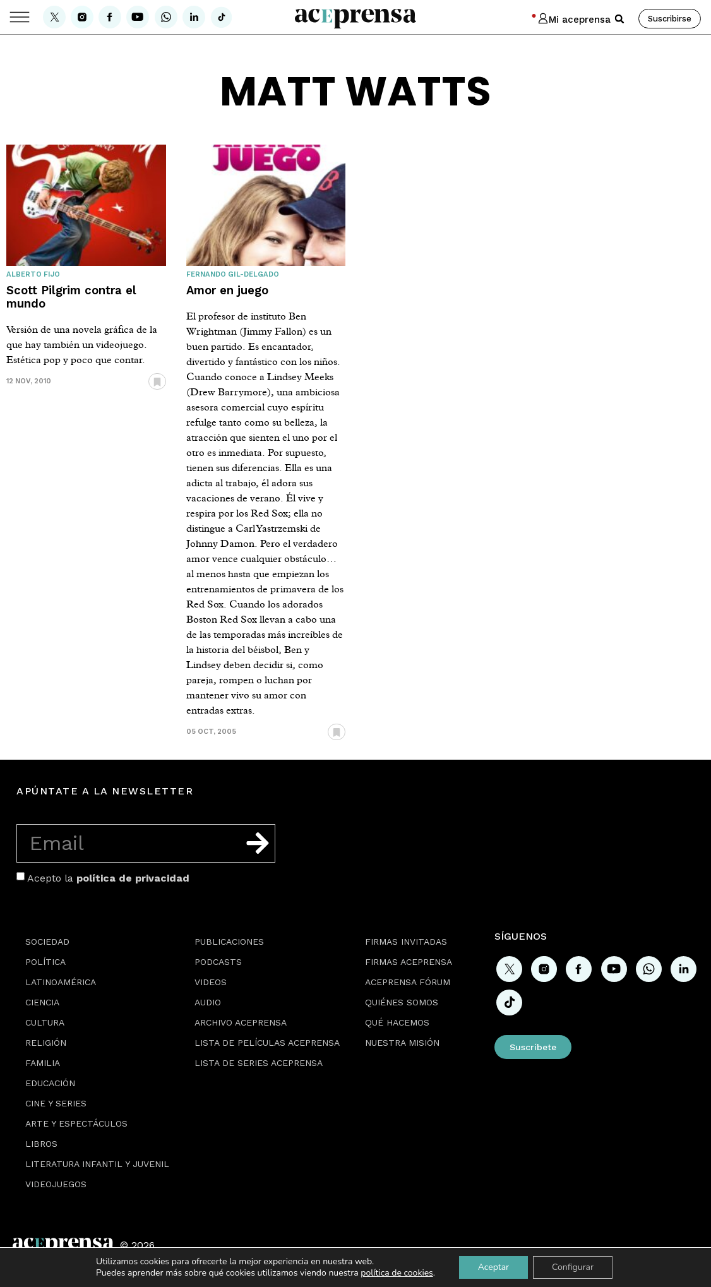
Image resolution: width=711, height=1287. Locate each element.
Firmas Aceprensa (408, 962)
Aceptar (493, 1267)
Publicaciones (229, 942)
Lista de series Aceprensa (258, 1063)
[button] (619, 19)
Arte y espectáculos (76, 1123)
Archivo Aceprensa (240, 1022)
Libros (41, 1144)
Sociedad (47, 942)
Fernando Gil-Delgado (232, 274)
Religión (45, 1043)
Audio (207, 1002)
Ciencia (42, 1002)
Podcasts (218, 962)
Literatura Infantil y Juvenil (97, 1164)
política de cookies (397, 1273)
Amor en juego (227, 290)
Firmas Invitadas (406, 942)
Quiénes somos (401, 1002)
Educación (50, 1083)
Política (45, 962)
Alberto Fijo (33, 274)
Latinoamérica (60, 982)
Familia (42, 1063)
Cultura (44, 1022)
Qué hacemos (397, 1022)
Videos (210, 982)
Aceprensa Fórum (407, 982)
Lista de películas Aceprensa (267, 1043)
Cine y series (56, 1103)
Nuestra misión (402, 1043)
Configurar (573, 1267)
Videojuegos (56, 1184)
